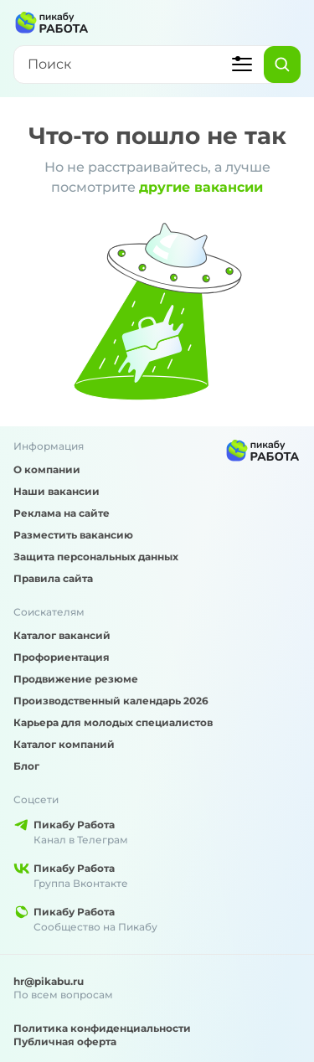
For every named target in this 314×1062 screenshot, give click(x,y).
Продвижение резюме (75, 679)
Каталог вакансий (62, 635)
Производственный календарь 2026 (110, 700)
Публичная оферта (64, 1041)
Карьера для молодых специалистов (113, 722)
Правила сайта (53, 578)
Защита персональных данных (95, 556)
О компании (46, 469)
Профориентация (61, 657)
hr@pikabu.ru (48, 981)
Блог (26, 766)
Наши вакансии (56, 491)
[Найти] (282, 64)
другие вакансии (201, 187)
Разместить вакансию (73, 534)
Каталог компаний (64, 744)
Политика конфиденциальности (102, 1028)
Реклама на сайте (61, 513)
